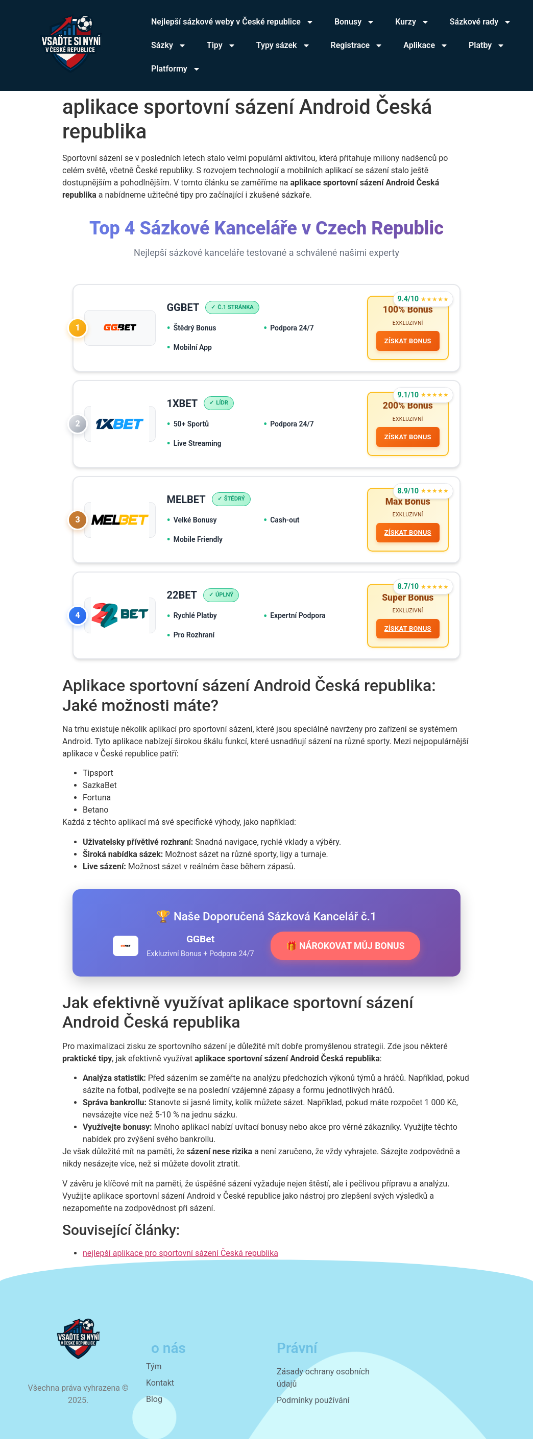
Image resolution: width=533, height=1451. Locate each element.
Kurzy (412, 22)
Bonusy (354, 22)
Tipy (221, 45)
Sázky (168, 45)
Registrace (357, 45)
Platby (487, 45)
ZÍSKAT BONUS (406, 342)
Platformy (176, 69)
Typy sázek (283, 45)
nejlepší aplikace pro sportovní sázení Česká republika (180, 1264)
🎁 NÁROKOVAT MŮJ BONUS (345, 957)
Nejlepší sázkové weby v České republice (232, 22)
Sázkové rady (481, 22)
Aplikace (425, 45)
